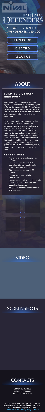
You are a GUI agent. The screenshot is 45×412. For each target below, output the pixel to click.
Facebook (22, 40)
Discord (22, 48)
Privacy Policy (26, 410)
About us (22, 56)
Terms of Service (12, 410)
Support (36, 410)
